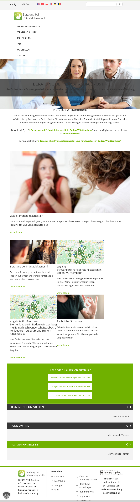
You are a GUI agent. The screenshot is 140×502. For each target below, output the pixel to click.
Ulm (56, 489)
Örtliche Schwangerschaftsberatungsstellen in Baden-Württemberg (79, 269)
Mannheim (60, 480)
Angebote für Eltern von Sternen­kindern (70, 386)
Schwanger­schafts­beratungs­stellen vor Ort (70, 377)
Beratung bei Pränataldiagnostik (70, 84)
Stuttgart (58, 485)
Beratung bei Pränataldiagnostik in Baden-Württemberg (61, 130)
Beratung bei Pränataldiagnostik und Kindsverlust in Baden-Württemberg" (80, 140)
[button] (6, 495)
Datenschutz (85, 500)
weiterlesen (18, 232)
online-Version (71, 133)
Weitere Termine (121, 416)
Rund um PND (86, 491)
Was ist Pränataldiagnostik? (26, 215)
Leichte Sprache (26, 4)
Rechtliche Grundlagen (70, 321)
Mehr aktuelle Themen (118, 435)
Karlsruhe (59, 476)
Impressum (85, 496)
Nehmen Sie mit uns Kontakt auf (70, 395)
